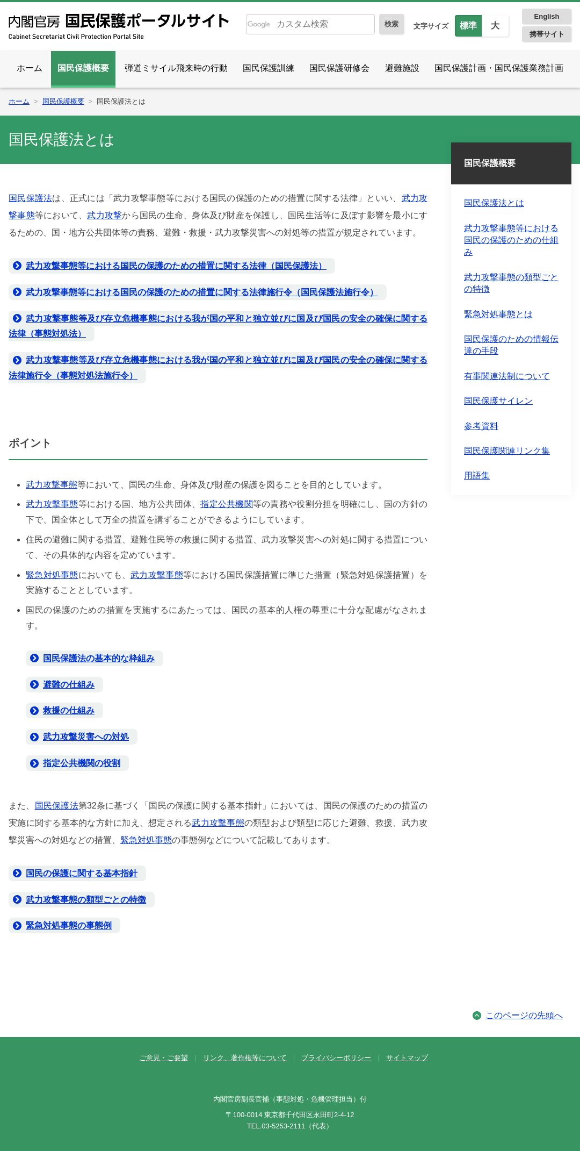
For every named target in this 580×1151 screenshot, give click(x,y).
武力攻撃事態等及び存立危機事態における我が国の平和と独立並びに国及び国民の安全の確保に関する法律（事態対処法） (218, 326)
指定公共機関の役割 (81, 763)
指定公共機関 (226, 504)
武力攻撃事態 (51, 484)
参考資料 (481, 426)
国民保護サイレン (498, 400)
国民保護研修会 (339, 68)
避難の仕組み (69, 684)
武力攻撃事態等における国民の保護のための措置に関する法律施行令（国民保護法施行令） (202, 292)
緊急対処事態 (52, 575)
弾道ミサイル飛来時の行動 (176, 68)
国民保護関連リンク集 (507, 450)
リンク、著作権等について (245, 1058)
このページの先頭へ (524, 1015)
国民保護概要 (83, 68)
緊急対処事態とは (498, 314)
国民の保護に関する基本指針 (81, 873)
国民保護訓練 (268, 68)
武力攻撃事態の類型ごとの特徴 (86, 899)
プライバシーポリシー (336, 1058)
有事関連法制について (507, 376)
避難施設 (402, 68)
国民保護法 (30, 198)
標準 (468, 25)
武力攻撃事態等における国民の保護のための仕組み (511, 240)
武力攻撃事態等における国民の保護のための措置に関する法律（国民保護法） (176, 265)
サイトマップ (407, 1058)
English (547, 16)
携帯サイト (547, 34)
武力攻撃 (104, 215)
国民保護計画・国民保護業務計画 (498, 68)
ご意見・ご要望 (163, 1058)
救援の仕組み (69, 710)
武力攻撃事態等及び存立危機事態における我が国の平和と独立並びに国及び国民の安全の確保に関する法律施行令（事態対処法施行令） (218, 367)
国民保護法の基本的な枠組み (99, 658)
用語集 (477, 475)
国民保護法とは (494, 203)
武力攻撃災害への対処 (86, 736)
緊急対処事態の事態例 (69, 925)
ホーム (29, 68)
